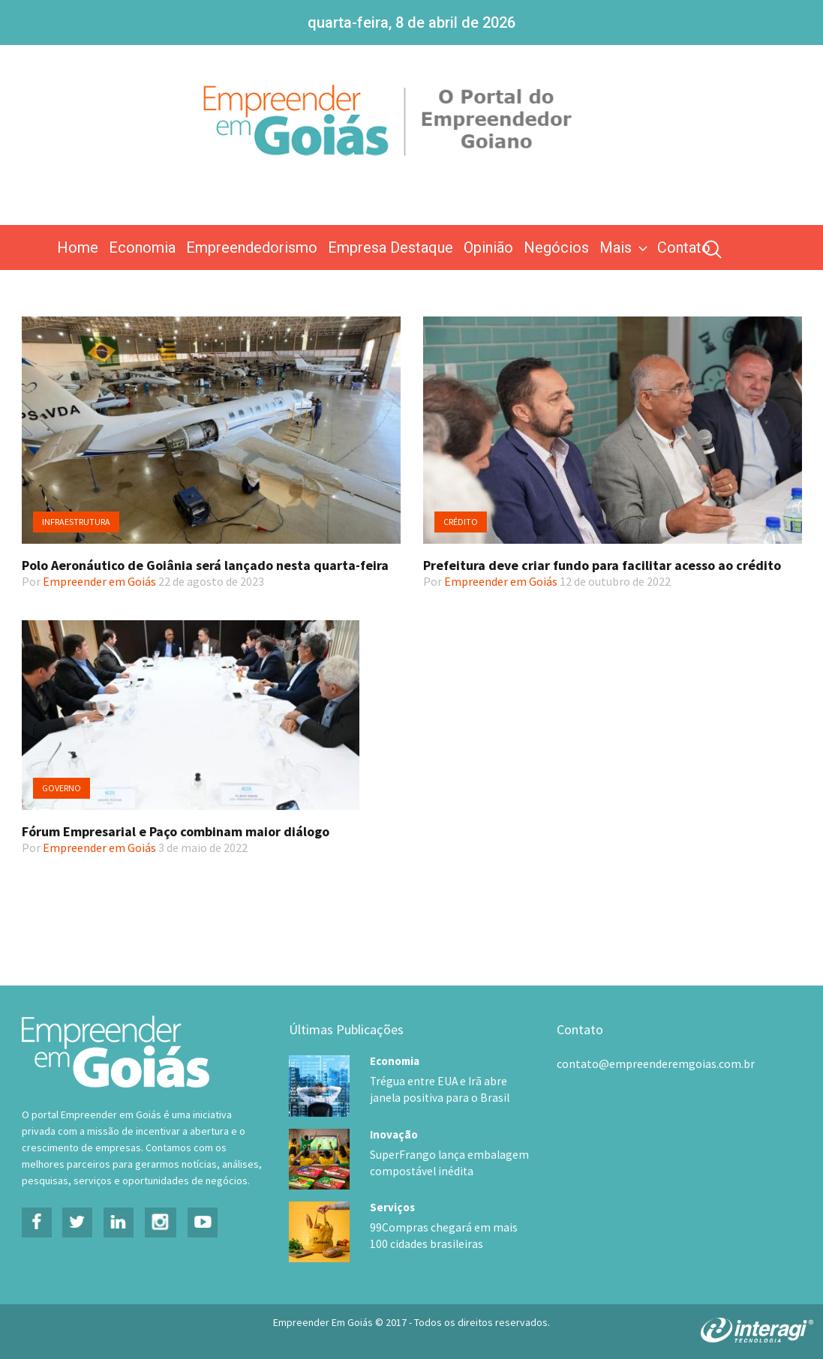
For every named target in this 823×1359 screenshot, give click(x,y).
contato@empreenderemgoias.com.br (656, 1063)
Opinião (488, 247)
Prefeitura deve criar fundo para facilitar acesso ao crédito (602, 565)
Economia (142, 247)
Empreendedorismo (251, 247)
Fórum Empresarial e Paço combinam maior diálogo (175, 831)
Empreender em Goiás (99, 581)
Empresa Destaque (390, 247)
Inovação (394, 1133)
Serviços (392, 1205)
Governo (61, 788)
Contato (683, 247)
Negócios (556, 247)
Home (77, 247)
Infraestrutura (76, 521)
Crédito (460, 521)
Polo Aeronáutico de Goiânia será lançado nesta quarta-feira (205, 565)
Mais (624, 247)
